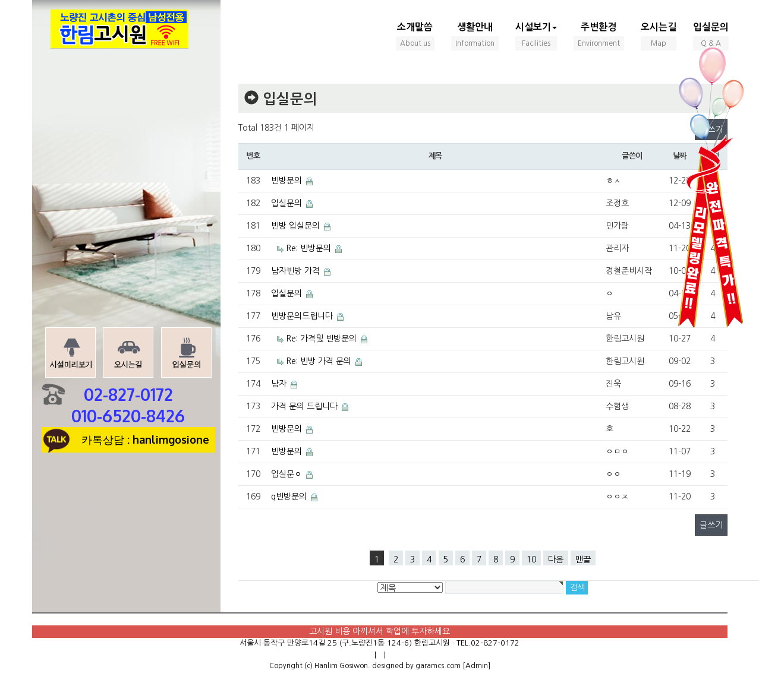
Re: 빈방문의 (308, 248)
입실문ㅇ (286, 474)
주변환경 (599, 36)
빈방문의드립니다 (302, 316)
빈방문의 (286, 180)
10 (531, 559)
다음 (555, 559)
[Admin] (476, 665)
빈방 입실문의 (295, 226)
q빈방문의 (289, 496)
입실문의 (711, 36)
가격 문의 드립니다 (304, 406)
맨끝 (583, 559)
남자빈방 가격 (295, 271)
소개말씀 (415, 36)
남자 (278, 384)
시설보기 (536, 36)
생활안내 (475, 36)
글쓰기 (711, 525)
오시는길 (658, 36)
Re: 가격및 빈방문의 (321, 338)
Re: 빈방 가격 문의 (318, 361)
